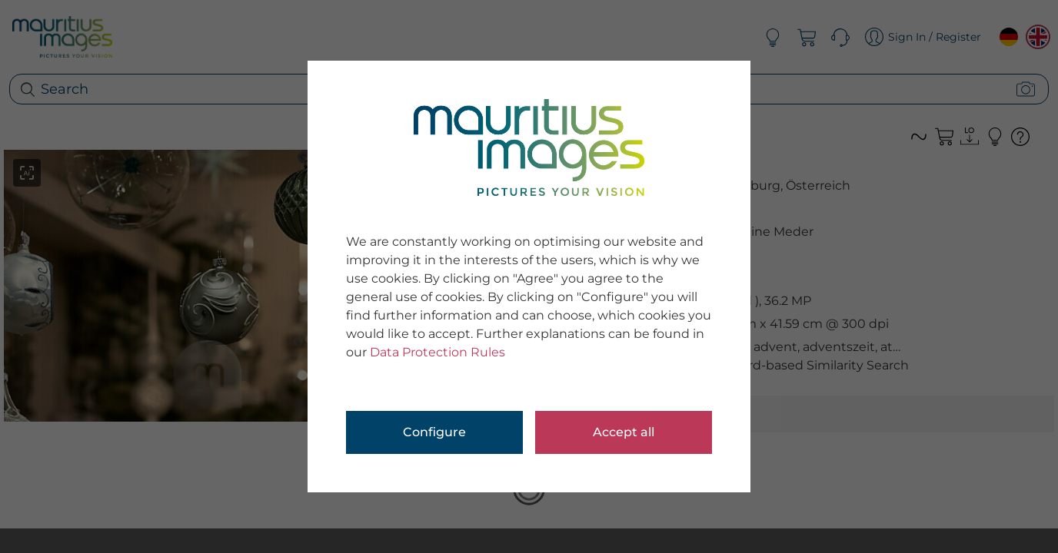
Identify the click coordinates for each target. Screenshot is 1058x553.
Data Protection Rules (437, 352)
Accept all (623, 432)
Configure (434, 432)
